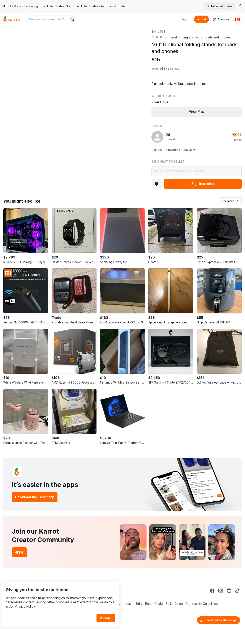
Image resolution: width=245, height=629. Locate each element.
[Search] (72, 19)
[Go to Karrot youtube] (229, 590)
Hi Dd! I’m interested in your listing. (196, 171)
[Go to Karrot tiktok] (237, 590)
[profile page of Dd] (157, 137)
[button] (230, 201)
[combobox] (47, 19)
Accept (108, 608)
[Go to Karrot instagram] (220, 590)
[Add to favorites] (156, 184)
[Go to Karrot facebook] (212, 590)
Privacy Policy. (56, 597)
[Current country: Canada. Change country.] (237, 19)
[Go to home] (11, 19)
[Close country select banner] (240, 5)
